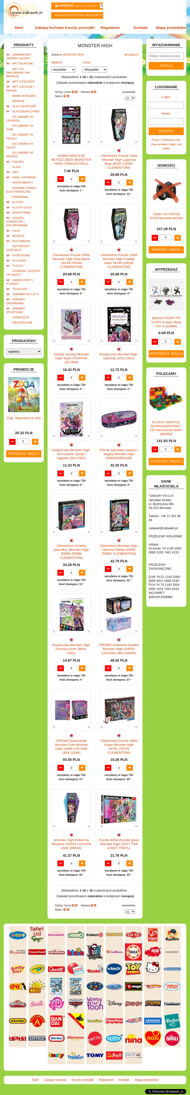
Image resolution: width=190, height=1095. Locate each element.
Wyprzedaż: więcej (166, 353)
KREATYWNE (21, 212)
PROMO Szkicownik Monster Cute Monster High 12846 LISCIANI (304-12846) (71, 747)
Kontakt (141, 27)
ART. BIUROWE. (23, 63)
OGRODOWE (21, 255)
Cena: (87, 62)
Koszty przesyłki (80, 27)
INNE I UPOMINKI (24, 177)
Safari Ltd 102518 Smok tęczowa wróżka (166, 216)
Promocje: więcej (23, 453)
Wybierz (56, 62)
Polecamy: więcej (166, 461)
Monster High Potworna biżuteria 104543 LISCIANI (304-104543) (71, 844)
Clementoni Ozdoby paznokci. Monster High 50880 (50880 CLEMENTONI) (71, 552)
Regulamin (110, 27)
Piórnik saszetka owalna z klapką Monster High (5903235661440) (119, 454)
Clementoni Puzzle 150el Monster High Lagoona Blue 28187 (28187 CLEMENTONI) (118, 162)
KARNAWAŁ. (20, 196)
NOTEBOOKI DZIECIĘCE (18, 247)
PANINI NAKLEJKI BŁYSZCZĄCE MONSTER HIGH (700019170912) (71, 159)
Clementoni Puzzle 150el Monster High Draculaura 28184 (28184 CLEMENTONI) (71, 261)
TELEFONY (20, 288)
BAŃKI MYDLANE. (24, 95)
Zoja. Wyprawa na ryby (24, 418)
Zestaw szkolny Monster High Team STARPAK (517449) (71, 358)
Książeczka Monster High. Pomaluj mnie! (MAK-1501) (71, 649)
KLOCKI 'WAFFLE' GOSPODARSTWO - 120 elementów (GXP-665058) (166, 428)
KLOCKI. (18, 201)
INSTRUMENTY (22, 182)
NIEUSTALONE (22, 322)
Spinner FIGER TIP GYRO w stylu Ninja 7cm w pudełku (166, 322)
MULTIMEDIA (21, 241)
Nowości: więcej (166, 249)
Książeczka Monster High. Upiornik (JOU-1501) (118, 356)
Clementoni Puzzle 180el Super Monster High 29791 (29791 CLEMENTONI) (118, 747)
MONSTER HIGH (73, 54)
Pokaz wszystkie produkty (78, 15)
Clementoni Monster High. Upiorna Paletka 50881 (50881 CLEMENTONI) (118, 549)
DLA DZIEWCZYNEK (26, 111)
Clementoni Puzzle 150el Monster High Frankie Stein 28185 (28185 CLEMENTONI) (118, 261)
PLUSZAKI (19, 260)
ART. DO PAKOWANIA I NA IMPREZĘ (17, 72)
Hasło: (166, 113)
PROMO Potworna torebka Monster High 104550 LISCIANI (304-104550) (119, 649)
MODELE (18, 235)
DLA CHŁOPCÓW (24, 106)
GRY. (15, 172)
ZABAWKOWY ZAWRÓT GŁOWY (18, 56)
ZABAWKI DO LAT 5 (25, 294)
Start (19, 27)
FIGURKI (18, 161)
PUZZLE (18, 265)
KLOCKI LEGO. (22, 207)
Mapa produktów (171, 27)
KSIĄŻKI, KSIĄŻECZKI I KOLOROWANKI (17, 221)
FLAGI (16, 166)
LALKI (16, 230)
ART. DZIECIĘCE (23, 81)
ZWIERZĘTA (20, 317)
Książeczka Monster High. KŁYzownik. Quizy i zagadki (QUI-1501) (71, 454)
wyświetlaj (128, 91)
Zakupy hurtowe (49, 27)
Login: (166, 97)
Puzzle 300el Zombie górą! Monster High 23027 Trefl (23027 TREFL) (119, 844)
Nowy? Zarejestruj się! (166, 139)
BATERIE (18, 100)
